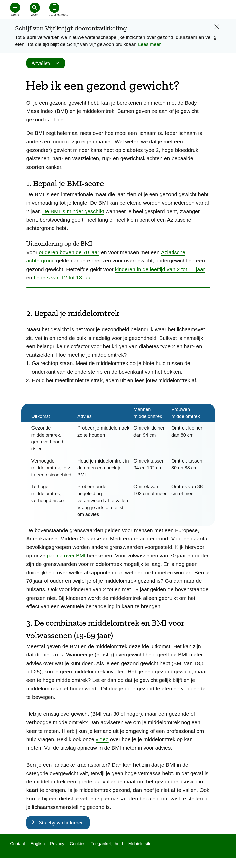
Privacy (57, 843)
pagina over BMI (66, 555)
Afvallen (47, 63)
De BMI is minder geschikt (73, 211)
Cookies (77, 843)
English (37, 843)
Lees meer (149, 44)
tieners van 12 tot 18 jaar (63, 277)
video (102, 739)
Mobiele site (140, 843)
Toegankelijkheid (107, 843)
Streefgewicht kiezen (61, 823)
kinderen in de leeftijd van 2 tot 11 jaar (160, 269)
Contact (17, 843)
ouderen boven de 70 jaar (69, 252)
